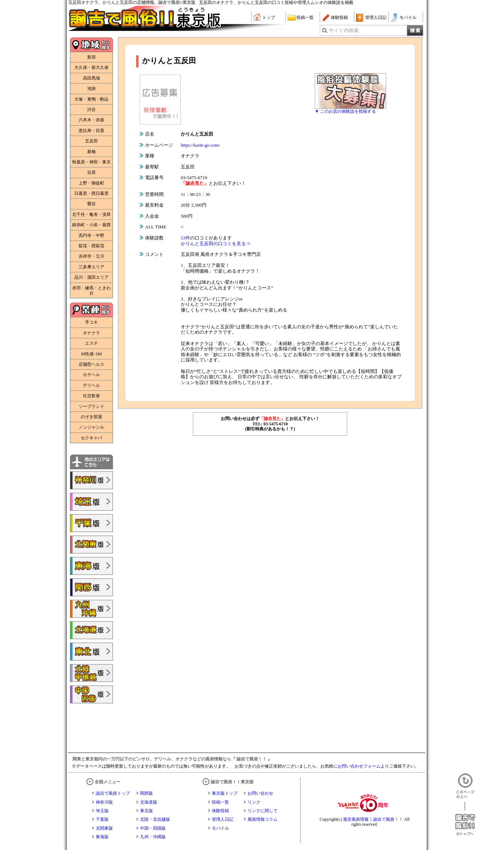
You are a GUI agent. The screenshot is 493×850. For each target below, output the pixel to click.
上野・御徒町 (91, 183)
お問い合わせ (260, 793)
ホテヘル (91, 374)
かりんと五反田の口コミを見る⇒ (215, 243)
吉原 (91, 172)
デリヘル (91, 385)
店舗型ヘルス (91, 364)
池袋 (91, 88)
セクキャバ (91, 437)
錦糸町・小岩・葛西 (91, 224)
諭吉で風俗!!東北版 (91, 652)
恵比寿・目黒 (91, 130)
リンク (254, 802)
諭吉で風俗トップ (113, 793)
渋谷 (91, 109)
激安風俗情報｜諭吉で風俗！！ (373, 819)
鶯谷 (91, 203)
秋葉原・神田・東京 (91, 162)
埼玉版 (102, 810)
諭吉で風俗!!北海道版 (91, 630)
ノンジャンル (91, 427)
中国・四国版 (153, 828)
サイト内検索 (344, 30)
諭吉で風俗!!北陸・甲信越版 (91, 673)
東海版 (102, 836)
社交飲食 (91, 395)
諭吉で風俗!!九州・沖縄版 (91, 609)
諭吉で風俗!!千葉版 (91, 523)
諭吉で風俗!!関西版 (91, 587)
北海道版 (148, 802)
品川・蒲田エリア (91, 277)
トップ (268, 17)
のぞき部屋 (91, 416)
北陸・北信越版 (155, 819)
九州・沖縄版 (153, 836)
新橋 (91, 151)
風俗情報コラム (263, 819)
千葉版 (102, 819)
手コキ (91, 322)
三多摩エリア (91, 266)
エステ (91, 343)
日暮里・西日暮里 (91, 193)
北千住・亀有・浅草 (91, 214)
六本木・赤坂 (91, 119)
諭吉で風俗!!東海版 (91, 566)
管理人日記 (376, 17)
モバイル (408, 17)
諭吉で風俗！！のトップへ (465, 819)
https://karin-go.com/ (200, 145)
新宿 (91, 57)
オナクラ (91, 332)
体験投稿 (339, 17)
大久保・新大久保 (91, 67)
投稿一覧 (305, 17)
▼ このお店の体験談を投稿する (345, 111)
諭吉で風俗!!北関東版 (91, 544)
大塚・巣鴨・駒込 (91, 99)
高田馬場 (91, 78)
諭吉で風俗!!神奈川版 (91, 480)
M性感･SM (91, 353)
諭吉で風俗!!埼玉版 (91, 502)
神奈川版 (104, 802)
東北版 (146, 810)
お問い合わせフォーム (359, 766)
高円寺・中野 (91, 235)
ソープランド (91, 406)
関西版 (146, 793)
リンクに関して (263, 810)
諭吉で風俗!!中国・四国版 (91, 694)
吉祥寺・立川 (91, 256)
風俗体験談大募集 (350, 91)
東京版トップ (225, 793)
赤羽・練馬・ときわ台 (91, 290)
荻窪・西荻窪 (91, 245)
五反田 (91, 140)
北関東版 (104, 828)
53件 (185, 238)
